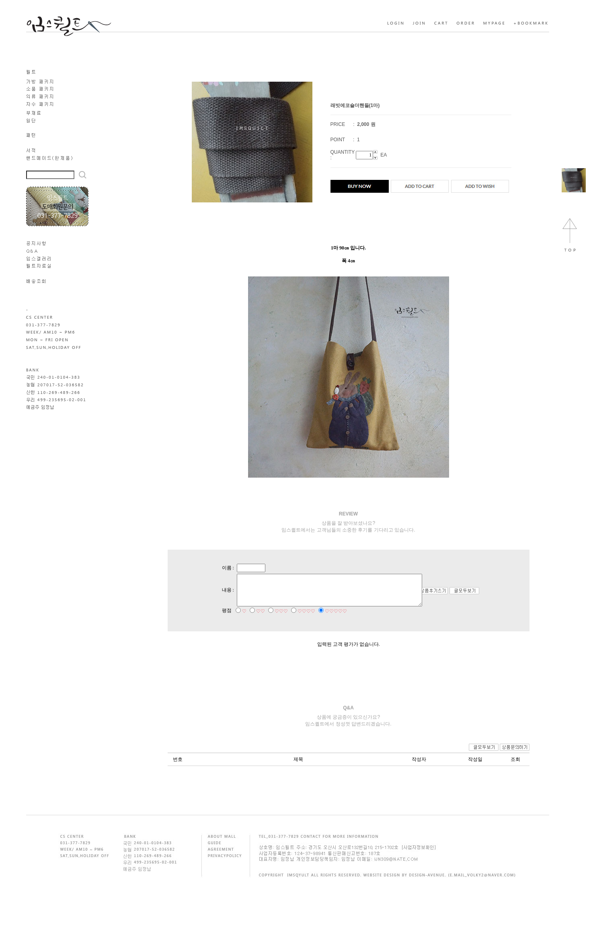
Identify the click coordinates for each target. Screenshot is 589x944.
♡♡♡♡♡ (329, 619)
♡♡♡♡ (299, 619)
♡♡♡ (274, 619)
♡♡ (253, 619)
